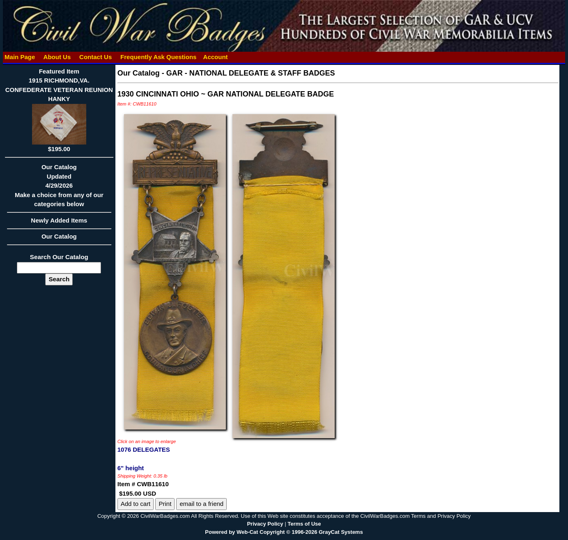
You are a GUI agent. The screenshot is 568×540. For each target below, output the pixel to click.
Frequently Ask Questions (158, 56)
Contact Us (96, 56)
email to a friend (201, 503)
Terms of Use (304, 524)
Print (165, 503)
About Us (57, 56)
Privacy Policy (265, 524)
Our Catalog (59, 236)
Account (215, 56)
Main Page (20, 56)
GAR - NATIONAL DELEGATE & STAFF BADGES (250, 73)
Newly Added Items (59, 223)
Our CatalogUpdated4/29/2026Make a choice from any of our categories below (59, 188)
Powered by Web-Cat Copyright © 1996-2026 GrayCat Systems (284, 532)
